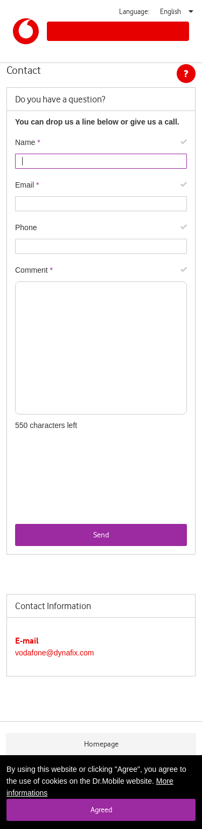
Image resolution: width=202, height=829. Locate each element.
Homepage (101, 744)
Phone (26, 227)
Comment (31, 270)
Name (25, 142)
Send (101, 535)
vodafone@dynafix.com (54, 652)
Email (24, 185)
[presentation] (97, 503)
